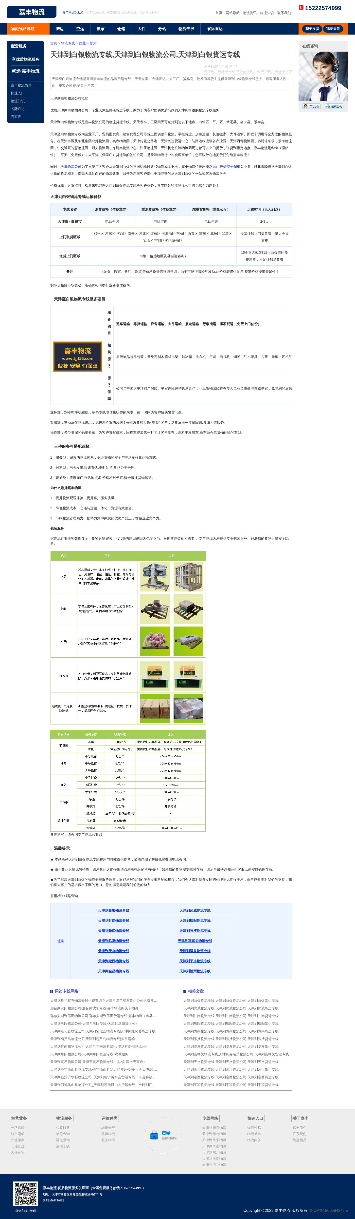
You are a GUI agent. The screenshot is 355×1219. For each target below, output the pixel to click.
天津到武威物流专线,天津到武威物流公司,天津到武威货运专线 (231, 1008)
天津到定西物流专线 (113, 961)
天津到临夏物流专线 (113, 941)
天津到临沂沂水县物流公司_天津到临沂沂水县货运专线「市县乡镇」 (103, 1077)
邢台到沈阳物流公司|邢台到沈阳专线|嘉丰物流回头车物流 (94, 1008)
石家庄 (16, 117)
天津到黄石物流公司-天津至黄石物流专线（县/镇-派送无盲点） (98, 1062)
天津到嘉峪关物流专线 (195, 941)
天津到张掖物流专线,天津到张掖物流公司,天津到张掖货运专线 (231, 1039)
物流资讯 (250, 13)
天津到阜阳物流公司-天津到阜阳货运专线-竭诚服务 (89, 1054)
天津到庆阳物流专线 (195, 921)
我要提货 (333, 29)
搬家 (101, 29)
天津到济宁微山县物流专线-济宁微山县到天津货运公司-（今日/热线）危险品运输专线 (115, 1069)
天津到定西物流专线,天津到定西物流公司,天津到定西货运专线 (231, 1077)
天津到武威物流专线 (195, 910)
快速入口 (18, 93)
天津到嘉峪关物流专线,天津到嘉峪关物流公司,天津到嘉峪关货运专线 (236, 1054)
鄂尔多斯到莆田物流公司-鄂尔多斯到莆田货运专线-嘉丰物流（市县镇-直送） (109, 1016)
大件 (141, 29)
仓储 (121, 29)
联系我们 (284, 13)
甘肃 (93, 43)
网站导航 (233, 13)
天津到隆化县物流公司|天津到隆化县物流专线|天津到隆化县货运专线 (103, 1031)
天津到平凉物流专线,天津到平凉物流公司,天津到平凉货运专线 (231, 1085)
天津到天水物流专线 (113, 951)
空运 (80, 29)
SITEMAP (49, 1200)
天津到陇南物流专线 (113, 931)
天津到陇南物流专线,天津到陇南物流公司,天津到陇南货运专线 (231, 1031)
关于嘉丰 (301, 1118)
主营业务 (19, 1118)
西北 (82, 43)
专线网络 (210, 1118)
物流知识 (267, 13)
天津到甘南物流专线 (113, 921)
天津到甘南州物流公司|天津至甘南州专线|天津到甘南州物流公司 (99, 1046)
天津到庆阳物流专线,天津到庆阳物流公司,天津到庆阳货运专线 (231, 1023)
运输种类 (109, 1118)
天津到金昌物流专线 (113, 971)
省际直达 (215, 29)
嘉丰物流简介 (21, 85)
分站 (162, 29)
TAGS (60, 1200)
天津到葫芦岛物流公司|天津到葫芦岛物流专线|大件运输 (92, 1039)
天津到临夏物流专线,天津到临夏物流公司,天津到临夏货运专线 (231, 1046)
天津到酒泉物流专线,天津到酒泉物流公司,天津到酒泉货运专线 (231, 1069)
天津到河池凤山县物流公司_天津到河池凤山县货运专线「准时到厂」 (103, 1085)
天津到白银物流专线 (113, 910)
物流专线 (186, 29)
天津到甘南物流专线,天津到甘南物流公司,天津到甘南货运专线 (231, 1016)
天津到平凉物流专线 (195, 961)
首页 (218, 13)
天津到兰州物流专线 (195, 971)
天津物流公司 (71, 167)
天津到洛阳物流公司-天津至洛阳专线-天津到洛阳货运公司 (94, 1023)
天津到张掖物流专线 (195, 931)
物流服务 (64, 1118)
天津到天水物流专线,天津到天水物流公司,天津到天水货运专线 (231, 1062)
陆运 (60, 29)
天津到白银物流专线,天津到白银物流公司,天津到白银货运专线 (231, 1001)
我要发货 (312, 29)
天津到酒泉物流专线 (195, 951)
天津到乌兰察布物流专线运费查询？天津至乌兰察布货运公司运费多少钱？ (107, 1001)
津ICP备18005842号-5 (328, 1210)
